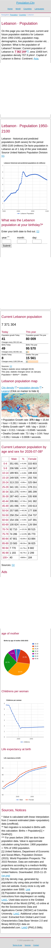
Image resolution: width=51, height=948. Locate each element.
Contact (36, 945)
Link (28, 889)
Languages (39, 9)
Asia (36, 58)
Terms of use (17, 945)
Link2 (16, 913)
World (18, 9)
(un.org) (5, 875)
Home (10, 9)
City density (7, 387)
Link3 (24, 927)
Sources (28, 945)
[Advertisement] (25, 88)
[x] (27, 352)
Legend (5, 391)
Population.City (25, 2)
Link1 (4, 899)
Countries (28, 9)
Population (14, 15)
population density (29, 387)
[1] (2, 156)
